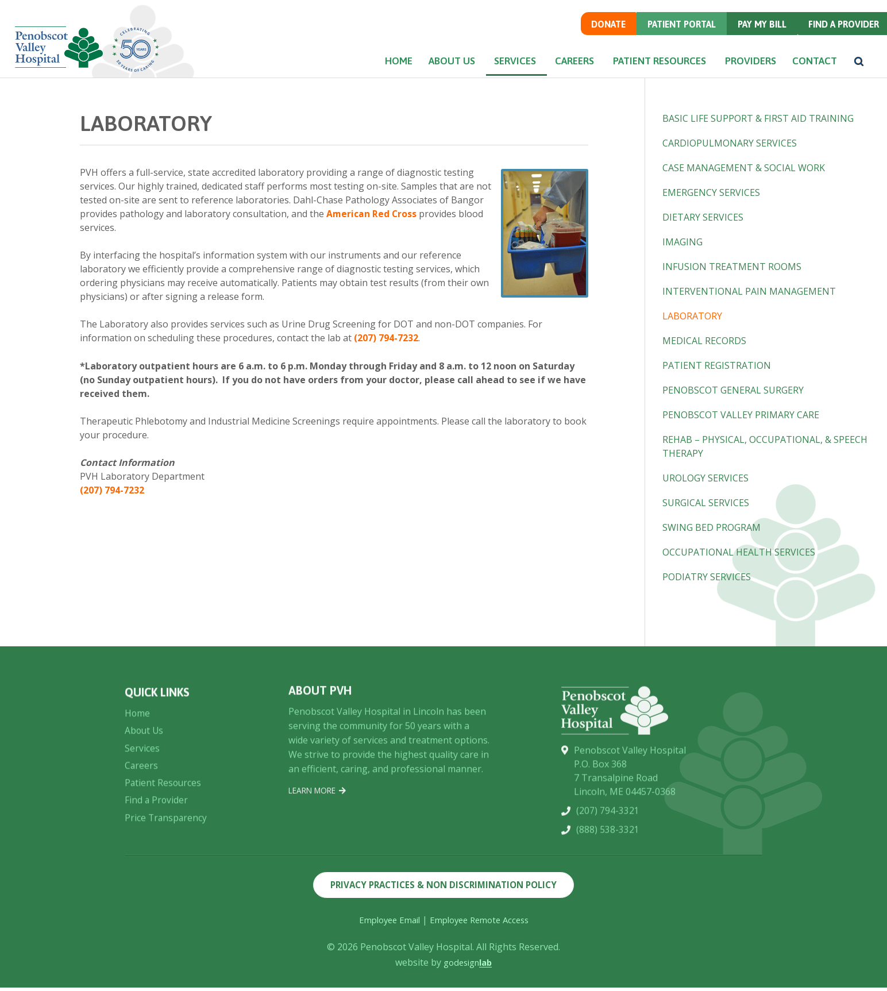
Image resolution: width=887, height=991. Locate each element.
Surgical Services (705, 502)
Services (483, 76)
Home (351, 76)
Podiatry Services (706, 576)
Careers (549, 76)
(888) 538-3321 (607, 898)
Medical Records (704, 340)
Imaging (682, 242)
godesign (468, 965)
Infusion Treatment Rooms (731, 266)
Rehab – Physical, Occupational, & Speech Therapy (764, 446)
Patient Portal (673, 38)
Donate (597, 38)
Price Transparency (167, 884)
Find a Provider (839, 38)
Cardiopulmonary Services (729, 143)
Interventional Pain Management (749, 291)
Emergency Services (711, 192)
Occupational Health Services (738, 552)
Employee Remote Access (482, 923)
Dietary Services (702, 217)
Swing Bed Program (711, 527)
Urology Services (705, 478)
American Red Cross (372, 213)
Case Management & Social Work (743, 167)
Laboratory (692, 316)
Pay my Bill (756, 38)
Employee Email (384, 923)
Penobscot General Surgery (733, 390)
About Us (413, 76)
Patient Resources (639, 76)
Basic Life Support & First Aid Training (758, 118)
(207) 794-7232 (386, 337)
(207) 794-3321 (607, 878)
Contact (807, 76)
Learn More (319, 840)
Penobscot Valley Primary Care (740, 414)
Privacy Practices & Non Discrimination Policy (443, 887)
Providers (734, 76)
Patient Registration (716, 365)
